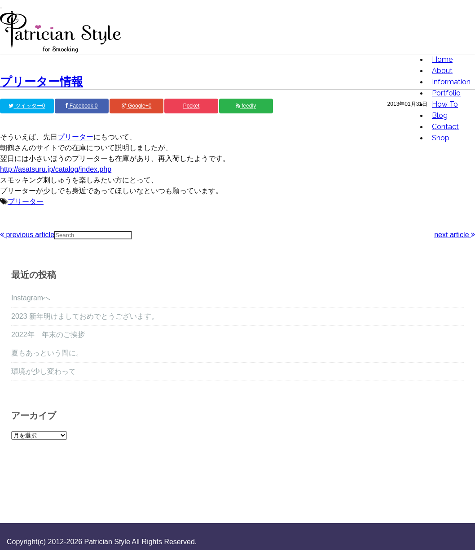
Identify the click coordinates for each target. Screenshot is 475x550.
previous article (27, 234)
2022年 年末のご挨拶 (48, 334)
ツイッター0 (27, 106)
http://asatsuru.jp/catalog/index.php (55, 169)
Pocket (191, 106)
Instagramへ (30, 298)
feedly (246, 106)
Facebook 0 (81, 106)
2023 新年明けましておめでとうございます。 (84, 316)
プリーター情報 (41, 81)
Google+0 (137, 106)
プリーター (75, 137)
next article (454, 234)
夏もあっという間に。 (47, 353)
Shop (440, 138)
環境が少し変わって (43, 371)
